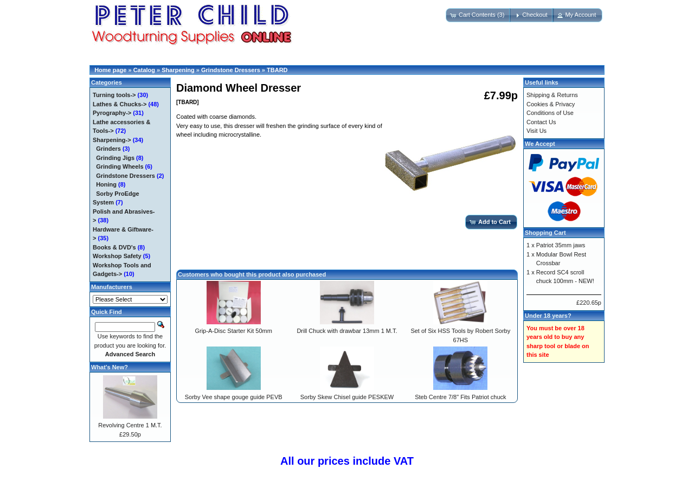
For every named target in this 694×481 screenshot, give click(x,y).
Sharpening (178, 70)
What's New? (109, 367)
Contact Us (541, 122)
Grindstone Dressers (230, 70)
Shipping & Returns (552, 95)
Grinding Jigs (115, 158)
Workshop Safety (117, 256)
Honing (106, 184)
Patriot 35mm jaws (560, 245)
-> (112, 140)
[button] (478, 15)
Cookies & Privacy (550, 104)
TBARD (277, 70)
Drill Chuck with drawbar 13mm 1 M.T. (347, 331)
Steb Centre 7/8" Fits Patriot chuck (460, 397)
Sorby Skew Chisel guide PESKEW (347, 397)
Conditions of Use (550, 113)
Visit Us (536, 130)
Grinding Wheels (119, 166)
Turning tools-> (114, 95)
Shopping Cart (545, 232)
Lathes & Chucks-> (119, 104)
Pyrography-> (112, 113)
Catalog (144, 70)
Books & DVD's (114, 247)
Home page (110, 70)
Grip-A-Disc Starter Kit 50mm (233, 331)
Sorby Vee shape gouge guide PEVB (233, 397)
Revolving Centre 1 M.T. (130, 425)
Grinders (108, 148)
